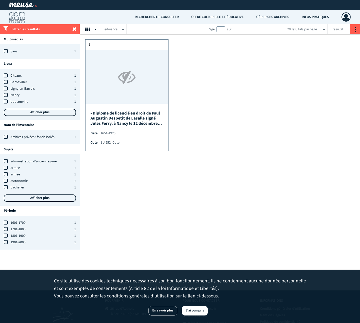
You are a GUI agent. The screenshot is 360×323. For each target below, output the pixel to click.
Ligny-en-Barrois (22, 88)
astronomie (19, 180)
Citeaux (16, 75)
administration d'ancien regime (33, 161)
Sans (14, 51)
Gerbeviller (18, 82)
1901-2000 (18, 242)
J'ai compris (195, 310)
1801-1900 (18, 235)
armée (15, 174)
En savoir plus (163, 310)
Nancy (15, 95)
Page (211, 29)
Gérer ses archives (272, 17)
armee (15, 167)
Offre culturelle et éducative (217, 17)
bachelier (17, 187)
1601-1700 (18, 222)
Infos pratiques (315, 17)
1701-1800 (18, 229)
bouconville (19, 101)
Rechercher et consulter (157, 17)
